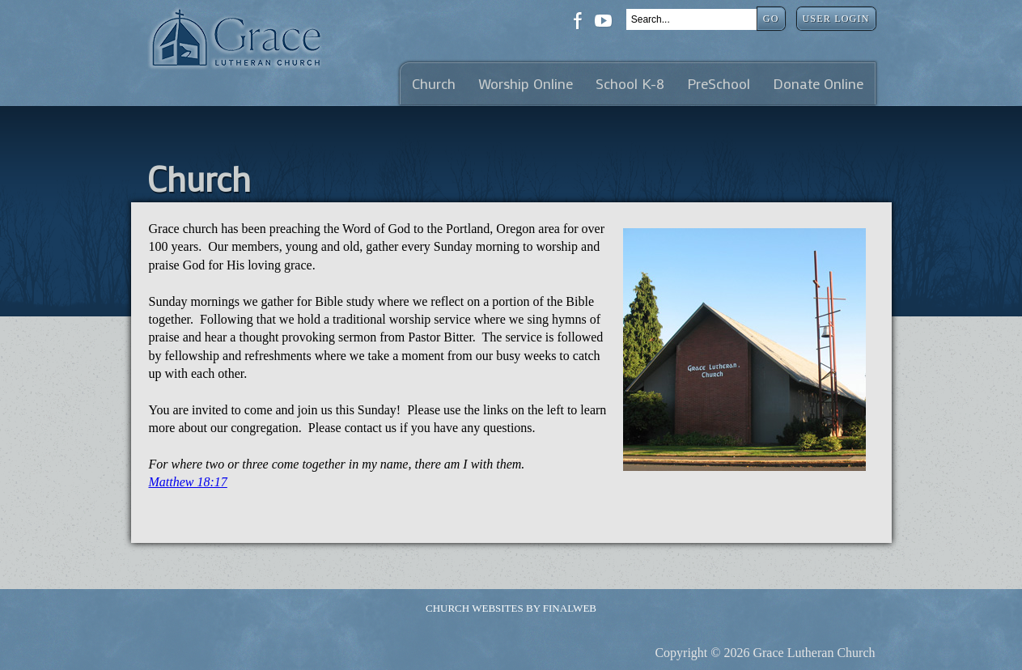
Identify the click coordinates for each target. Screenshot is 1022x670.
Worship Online (525, 83)
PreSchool (718, 83)
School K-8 (630, 83)
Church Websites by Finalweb (511, 608)
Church (434, 83)
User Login (836, 18)
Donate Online (818, 83)
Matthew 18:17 (188, 482)
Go (771, 18)
